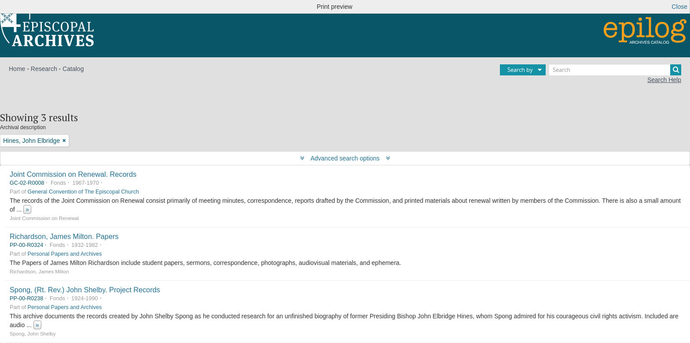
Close (679, 6)
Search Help (664, 79)
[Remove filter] (64, 140)
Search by (520, 70)
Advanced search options (345, 158)
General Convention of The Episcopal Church (83, 192)
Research (44, 68)
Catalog (73, 68)
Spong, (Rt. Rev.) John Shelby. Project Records (85, 290)
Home (17, 68)
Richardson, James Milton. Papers (64, 236)
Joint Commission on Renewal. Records (73, 174)
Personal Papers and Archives (65, 254)
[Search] (615, 69)
